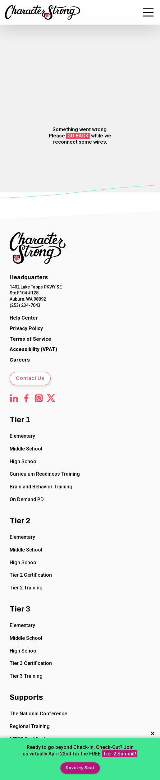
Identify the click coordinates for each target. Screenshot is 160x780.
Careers (20, 359)
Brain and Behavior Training (41, 487)
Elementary (22, 436)
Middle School (26, 449)
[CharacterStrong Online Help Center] (24, 318)
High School (24, 461)
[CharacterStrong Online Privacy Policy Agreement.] (26, 329)
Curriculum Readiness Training (45, 474)
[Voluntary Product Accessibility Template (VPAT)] (33, 350)
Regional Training (30, 726)
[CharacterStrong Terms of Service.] (30, 339)
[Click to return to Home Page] (38, 249)
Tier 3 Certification (31, 663)
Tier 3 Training (26, 676)
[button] (80, 767)
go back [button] (78, 136)
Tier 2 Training (26, 588)
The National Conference (38, 714)
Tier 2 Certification (31, 575)
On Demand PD (27, 499)
